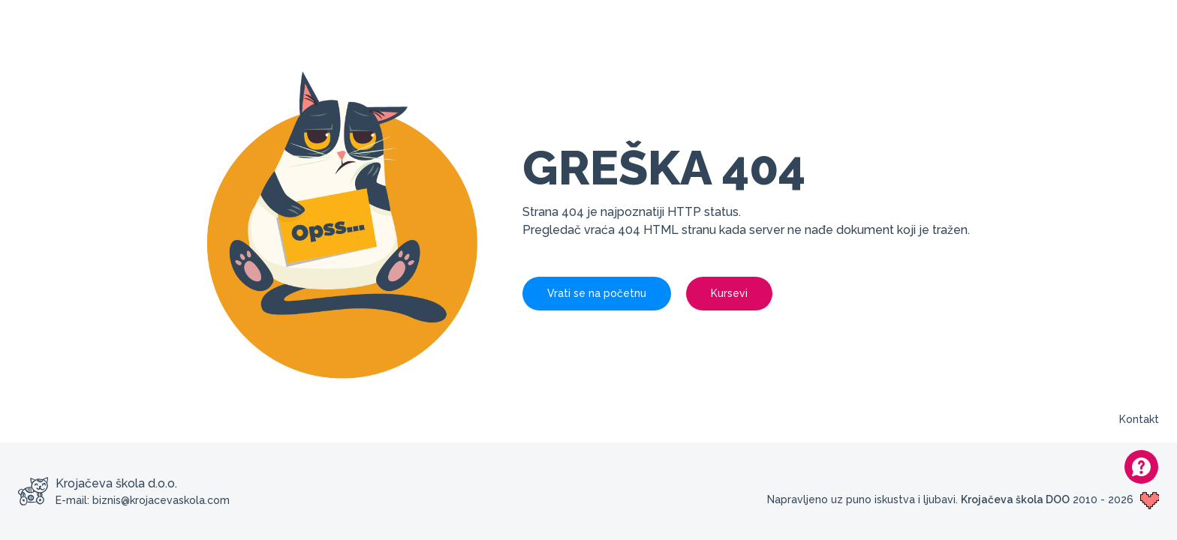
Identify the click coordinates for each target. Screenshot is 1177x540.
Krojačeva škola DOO (1015, 500)
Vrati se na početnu (596, 293)
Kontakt (1139, 419)
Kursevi (729, 293)
